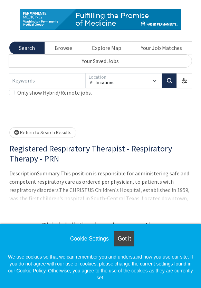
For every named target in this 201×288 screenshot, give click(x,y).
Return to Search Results (42, 132)
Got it (124, 239)
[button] (184, 80)
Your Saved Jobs (100, 61)
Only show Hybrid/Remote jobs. (54, 92)
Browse (63, 47)
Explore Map (106, 47)
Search (27, 47)
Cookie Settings (89, 239)
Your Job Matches (161, 47)
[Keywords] (47, 80)
